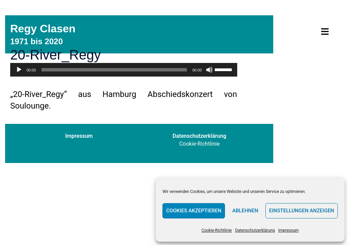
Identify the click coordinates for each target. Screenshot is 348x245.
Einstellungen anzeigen (301, 211)
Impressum (288, 230)
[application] (123, 70)
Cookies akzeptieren (193, 211)
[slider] (114, 69)
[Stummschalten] (209, 69)
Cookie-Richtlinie (217, 230)
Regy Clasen (42, 28)
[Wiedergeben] (19, 69)
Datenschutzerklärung (255, 230)
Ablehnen (245, 211)
